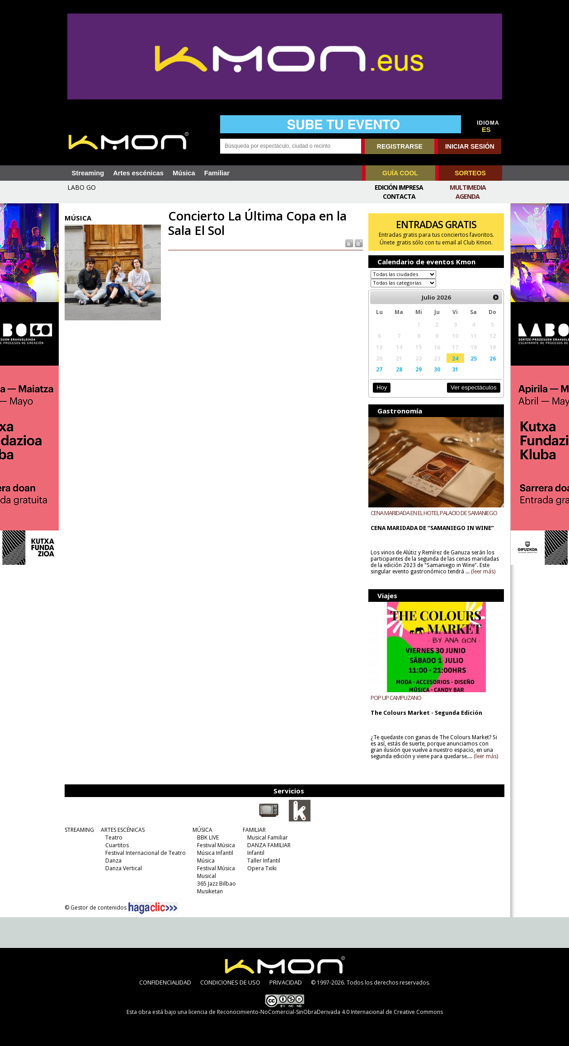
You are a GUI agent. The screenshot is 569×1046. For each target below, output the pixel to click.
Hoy (381, 387)
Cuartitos (117, 845)
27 (379, 369)
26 (492, 358)
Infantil (255, 852)
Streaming (88, 173)
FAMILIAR (254, 829)
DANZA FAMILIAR (269, 845)
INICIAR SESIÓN (469, 146)
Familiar (217, 173)
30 (437, 369)
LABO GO (81, 187)
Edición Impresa (399, 187)
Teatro (113, 837)
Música (184, 173)
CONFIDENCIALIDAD (165, 982)
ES (486, 129)
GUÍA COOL (400, 173)
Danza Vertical (123, 868)
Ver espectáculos (474, 387)
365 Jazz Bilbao (216, 883)
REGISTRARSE (400, 146)
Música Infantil (215, 852)
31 (455, 369)
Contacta (399, 196)
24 (455, 358)
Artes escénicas (138, 173)
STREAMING (79, 829)
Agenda (468, 196)
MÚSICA (202, 829)
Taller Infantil (263, 860)
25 (473, 358)
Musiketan (210, 891)
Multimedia (468, 187)
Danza (113, 860)
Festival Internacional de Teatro (145, 852)
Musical (206, 875)
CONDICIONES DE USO (230, 982)
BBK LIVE (208, 837)
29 (418, 369)
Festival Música (216, 845)
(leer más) (483, 571)
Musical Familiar (267, 837)
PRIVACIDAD (285, 982)
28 (399, 369)
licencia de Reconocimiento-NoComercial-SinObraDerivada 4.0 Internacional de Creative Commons (315, 1011)
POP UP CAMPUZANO (396, 697)
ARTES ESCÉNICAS (123, 829)
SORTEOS (470, 173)
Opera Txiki (262, 868)
